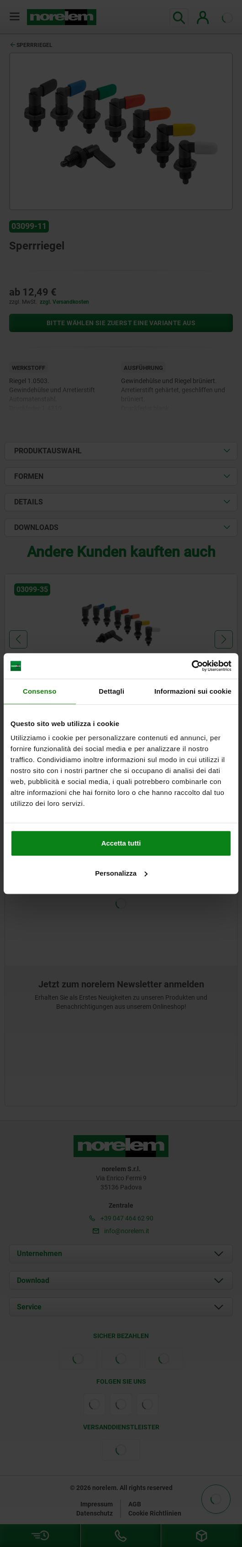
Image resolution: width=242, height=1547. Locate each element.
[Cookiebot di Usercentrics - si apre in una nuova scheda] (191, 666)
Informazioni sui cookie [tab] (192, 691)
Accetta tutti (121, 843)
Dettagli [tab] (111, 691)
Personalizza (121, 873)
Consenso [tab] (39, 691)
